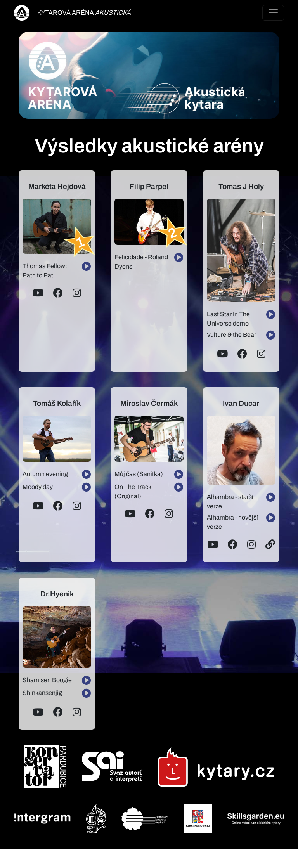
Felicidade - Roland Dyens (141, 262)
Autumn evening (45, 474)
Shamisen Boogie (47, 680)
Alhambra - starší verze (230, 501)
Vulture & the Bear (231, 334)
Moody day (38, 486)
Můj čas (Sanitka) (138, 474)
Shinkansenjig (42, 693)
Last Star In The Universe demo (228, 319)
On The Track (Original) (132, 491)
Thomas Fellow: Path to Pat (45, 271)
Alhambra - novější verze (232, 522)
